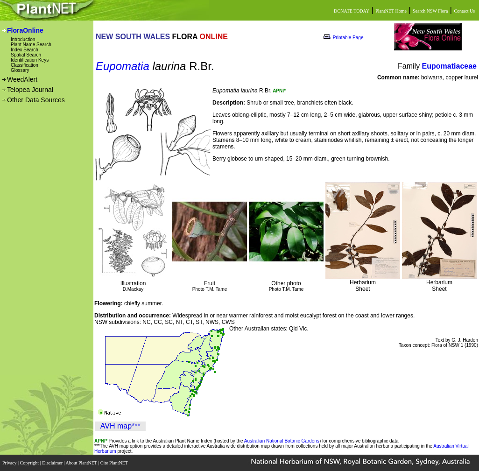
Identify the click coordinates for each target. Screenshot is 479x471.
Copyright (30, 462)
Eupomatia (122, 66)
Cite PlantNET (114, 462)
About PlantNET (81, 462)
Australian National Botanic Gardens (281, 440)
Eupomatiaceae (449, 66)
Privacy (10, 462)
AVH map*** (120, 426)
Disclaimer (52, 462)
